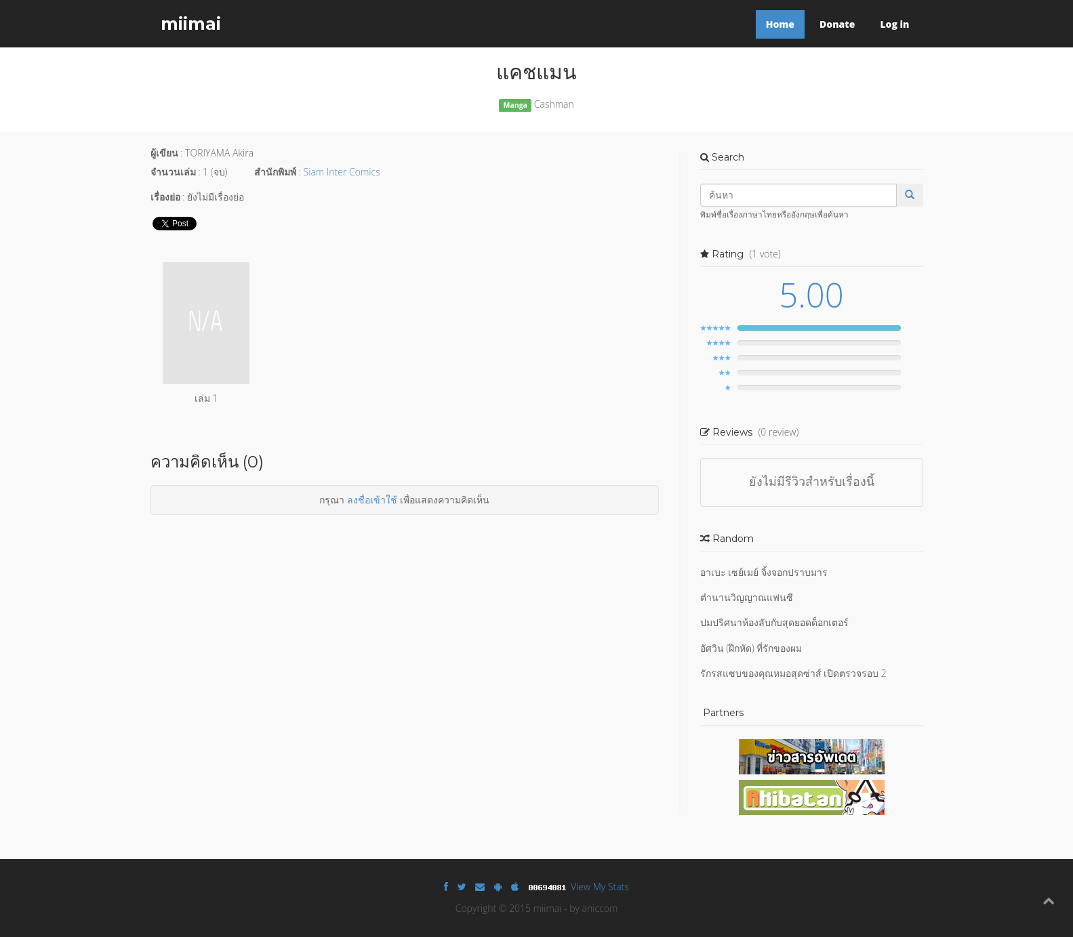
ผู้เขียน (164, 152)
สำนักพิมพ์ (275, 171)
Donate (837, 24)
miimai (191, 24)
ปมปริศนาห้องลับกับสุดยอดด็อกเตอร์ (774, 622)
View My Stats (600, 886)
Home (780, 24)
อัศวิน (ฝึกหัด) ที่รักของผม (751, 648)
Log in (894, 24)
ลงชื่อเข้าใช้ (372, 499)
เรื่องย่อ (165, 196)
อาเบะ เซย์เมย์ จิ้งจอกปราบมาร (764, 572)
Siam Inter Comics (342, 171)
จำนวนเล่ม (173, 171)
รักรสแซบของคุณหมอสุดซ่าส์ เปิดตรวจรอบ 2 (793, 673)
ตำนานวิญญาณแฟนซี (746, 597)
